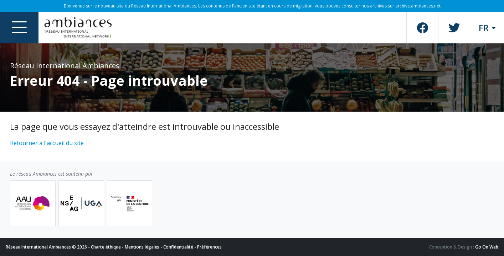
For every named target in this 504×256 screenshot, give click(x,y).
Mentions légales (142, 247)
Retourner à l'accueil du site (47, 143)
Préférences (209, 247)
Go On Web (486, 247)
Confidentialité (178, 247)
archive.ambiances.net (418, 6)
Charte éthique (106, 247)
